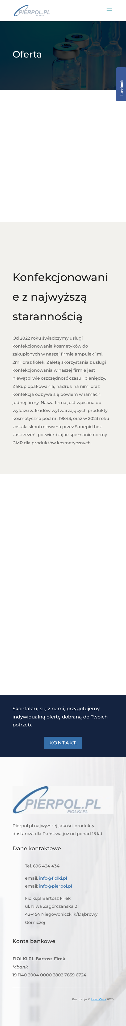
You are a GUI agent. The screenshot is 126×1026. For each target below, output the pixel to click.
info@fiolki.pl (53, 878)
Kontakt (63, 743)
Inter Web (98, 999)
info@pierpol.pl (55, 886)
